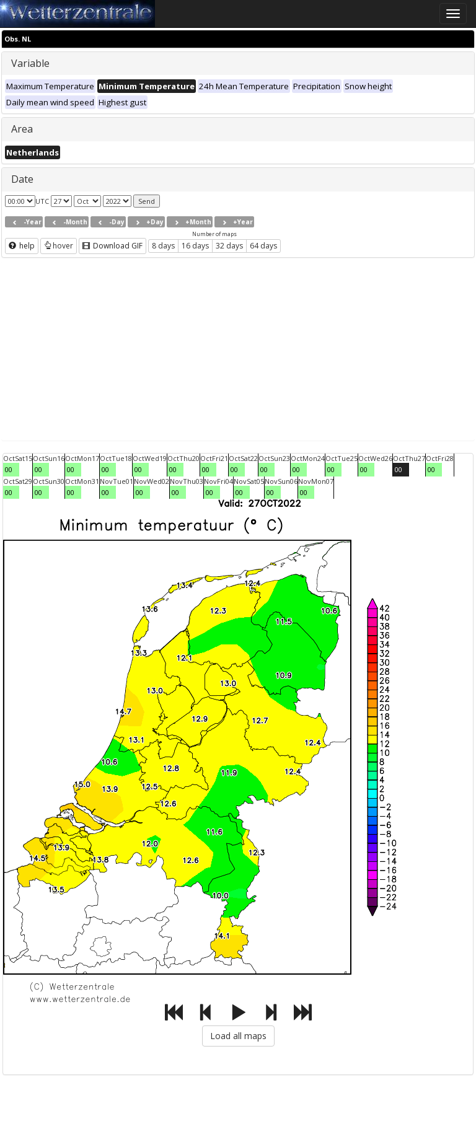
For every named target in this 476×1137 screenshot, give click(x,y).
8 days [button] (163, 245)
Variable (30, 63)
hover (58, 245)
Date (22, 179)
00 (8, 469)
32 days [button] (229, 245)
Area (22, 129)
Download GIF (112, 245)
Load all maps (238, 1036)
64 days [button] (263, 245)
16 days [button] (195, 245)
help (22, 245)
